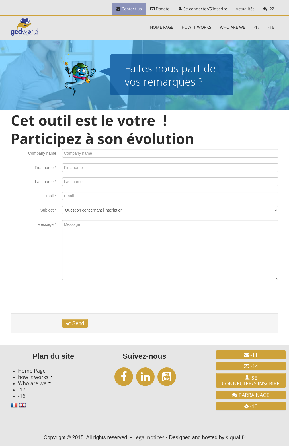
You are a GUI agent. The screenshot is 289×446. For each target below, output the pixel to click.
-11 (251, 354)
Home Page (161, 27)
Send (75, 323)
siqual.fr (235, 437)
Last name (45, 181)
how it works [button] (196, 27)
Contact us (129, 8)
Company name (42, 153)
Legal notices (149, 437)
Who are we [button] (232, 27)
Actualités (245, 8)
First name (45, 167)
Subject (48, 210)
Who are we (34, 383)
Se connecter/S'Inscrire (202, 8)
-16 (271, 27)
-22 (268, 8)
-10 (250, 406)
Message (46, 224)
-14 (251, 366)
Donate (159, 8)
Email (50, 196)
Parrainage (250, 394)
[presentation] (105, 297)
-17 (257, 27)
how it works (35, 376)
